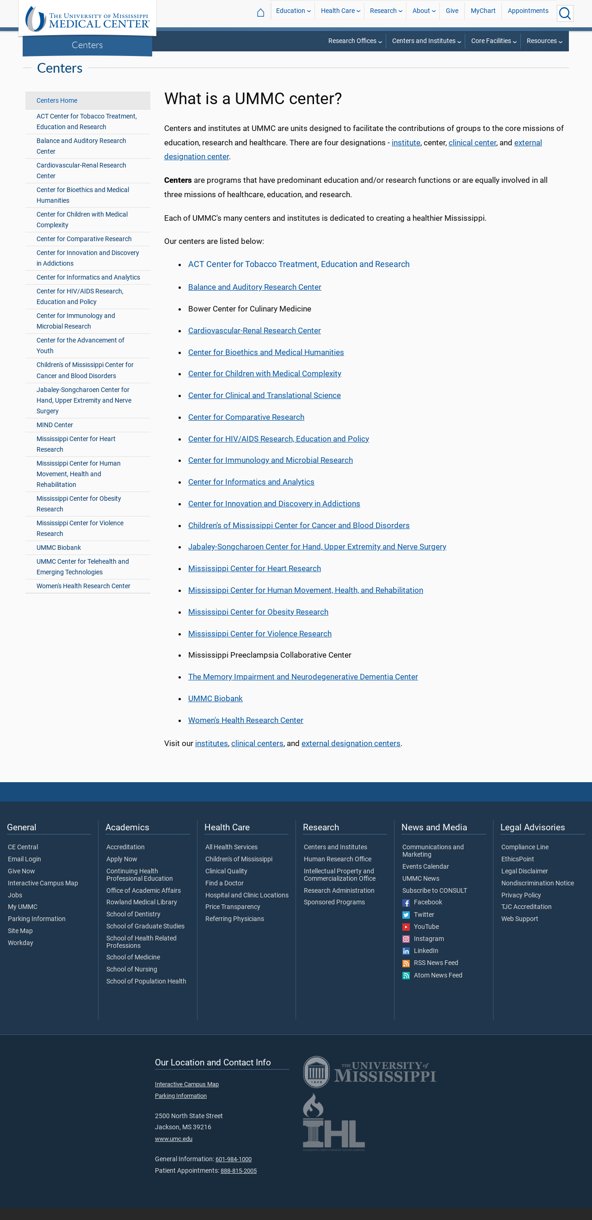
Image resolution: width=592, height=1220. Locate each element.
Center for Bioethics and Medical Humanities (83, 207)
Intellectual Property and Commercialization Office (340, 887)
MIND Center (55, 437)
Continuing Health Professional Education (139, 887)
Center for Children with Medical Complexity (82, 232)
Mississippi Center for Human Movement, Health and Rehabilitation (79, 486)
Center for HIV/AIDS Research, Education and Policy (80, 308)
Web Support (519, 931)
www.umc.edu (173, 1150)
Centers (87, 44)
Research (383, 13)
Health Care (338, 13)
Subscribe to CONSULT (434, 903)
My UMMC (22, 919)
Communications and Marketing (433, 863)
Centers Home (57, 113)
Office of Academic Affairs (143, 903)
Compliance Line (525, 859)
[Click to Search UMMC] (565, 13)
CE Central (23, 859)
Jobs (15, 907)
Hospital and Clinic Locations (247, 907)
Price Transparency (232, 919)
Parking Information (37, 931)
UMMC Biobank (59, 560)
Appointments (528, 13)
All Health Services (231, 859)
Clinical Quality (226, 883)
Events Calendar (425, 879)
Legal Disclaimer (524, 883)
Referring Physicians (234, 931)
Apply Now (121, 871)
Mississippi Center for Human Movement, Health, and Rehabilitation (305, 602)
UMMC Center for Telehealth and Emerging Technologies (83, 579)
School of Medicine (133, 969)
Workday (20, 955)
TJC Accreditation (526, 919)
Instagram (423, 951)
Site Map (20, 943)
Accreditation (125, 859)
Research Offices (352, 41)
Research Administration (339, 903)
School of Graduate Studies (145, 938)
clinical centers (257, 755)
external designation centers (351, 755)
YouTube (420, 939)
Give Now (21, 883)
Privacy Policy (521, 907)
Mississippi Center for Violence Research (80, 540)
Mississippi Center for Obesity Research (79, 516)
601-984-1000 (234, 1171)
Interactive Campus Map (43, 895)
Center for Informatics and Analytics (88, 289)
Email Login (24, 871)
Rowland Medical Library (141, 914)
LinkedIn (420, 963)
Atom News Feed (432, 987)
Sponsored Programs (334, 914)
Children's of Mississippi (238, 871)
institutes (211, 755)
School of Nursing (131, 981)
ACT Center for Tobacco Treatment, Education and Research (87, 133)
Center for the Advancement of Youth (80, 358)
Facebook (422, 914)
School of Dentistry (133, 926)
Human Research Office (337, 871)
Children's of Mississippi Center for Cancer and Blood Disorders (85, 382)
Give (452, 13)
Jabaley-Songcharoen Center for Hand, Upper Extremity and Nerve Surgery (84, 412)
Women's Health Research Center (83, 598)
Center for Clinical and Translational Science (264, 407)
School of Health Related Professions (141, 954)
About (421, 13)
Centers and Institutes (424, 41)
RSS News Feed (430, 975)
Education (290, 13)
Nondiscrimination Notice (537, 895)
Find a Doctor (224, 895)
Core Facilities (491, 41)
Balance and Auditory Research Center (81, 158)
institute (406, 154)
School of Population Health (146, 993)
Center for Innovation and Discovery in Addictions (88, 270)
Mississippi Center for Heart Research (76, 456)
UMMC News (420, 891)
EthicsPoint (517, 871)
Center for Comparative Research (84, 251)
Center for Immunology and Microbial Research (76, 333)
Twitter (418, 927)
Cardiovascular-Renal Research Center (81, 183)
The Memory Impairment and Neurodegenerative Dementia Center (303, 688)
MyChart (483, 13)
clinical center (472, 154)
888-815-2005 (239, 1182)
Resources (542, 41)
